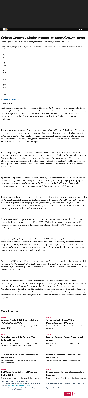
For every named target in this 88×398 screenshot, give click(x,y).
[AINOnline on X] (8, 360)
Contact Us (72, 376)
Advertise (73, 378)
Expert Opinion (51, 371)
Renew (27, 373)
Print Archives (51, 368)
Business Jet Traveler (9, 377)
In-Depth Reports (52, 373)
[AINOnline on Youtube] (5, 360)
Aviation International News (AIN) (10, 371)
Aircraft (4, 34)
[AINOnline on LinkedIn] (12, 360)
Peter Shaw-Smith (20, 55)
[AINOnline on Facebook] (1, 360)
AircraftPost (7, 375)
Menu (81, 29)
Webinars (49, 378)
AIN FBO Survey (8, 368)
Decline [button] (76, 393)
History (71, 373)
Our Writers (72, 371)
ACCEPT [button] (67, 393)
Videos (49, 376)
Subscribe (27, 368)
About (71, 368)
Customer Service (30, 371)
